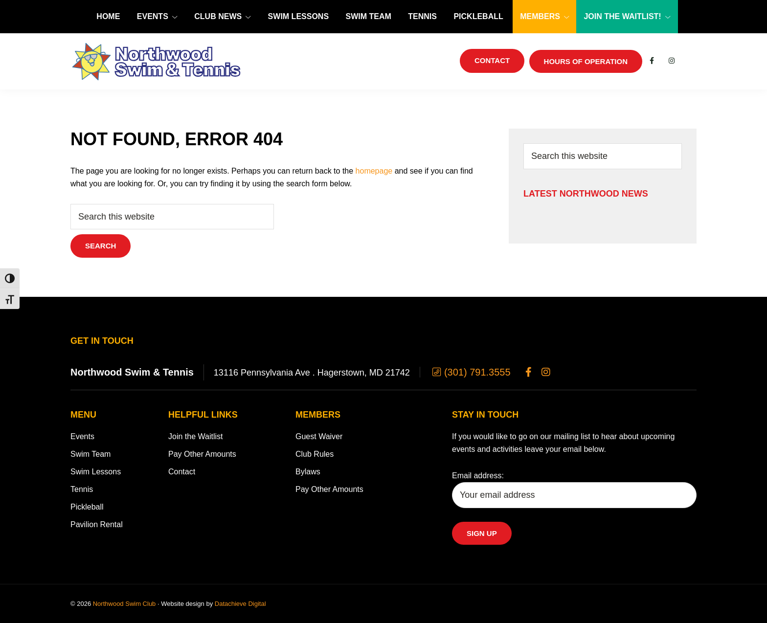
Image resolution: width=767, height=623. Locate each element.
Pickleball (87, 507)
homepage (374, 171)
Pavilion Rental (96, 524)
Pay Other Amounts (202, 454)
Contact (181, 471)
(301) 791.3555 (470, 372)
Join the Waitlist (195, 436)
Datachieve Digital (240, 603)
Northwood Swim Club (124, 603)
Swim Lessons (95, 471)
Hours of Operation (586, 61)
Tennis (81, 489)
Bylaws (307, 471)
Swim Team (90, 454)
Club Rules (314, 454)
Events (82, 436)
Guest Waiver (318, 436)
